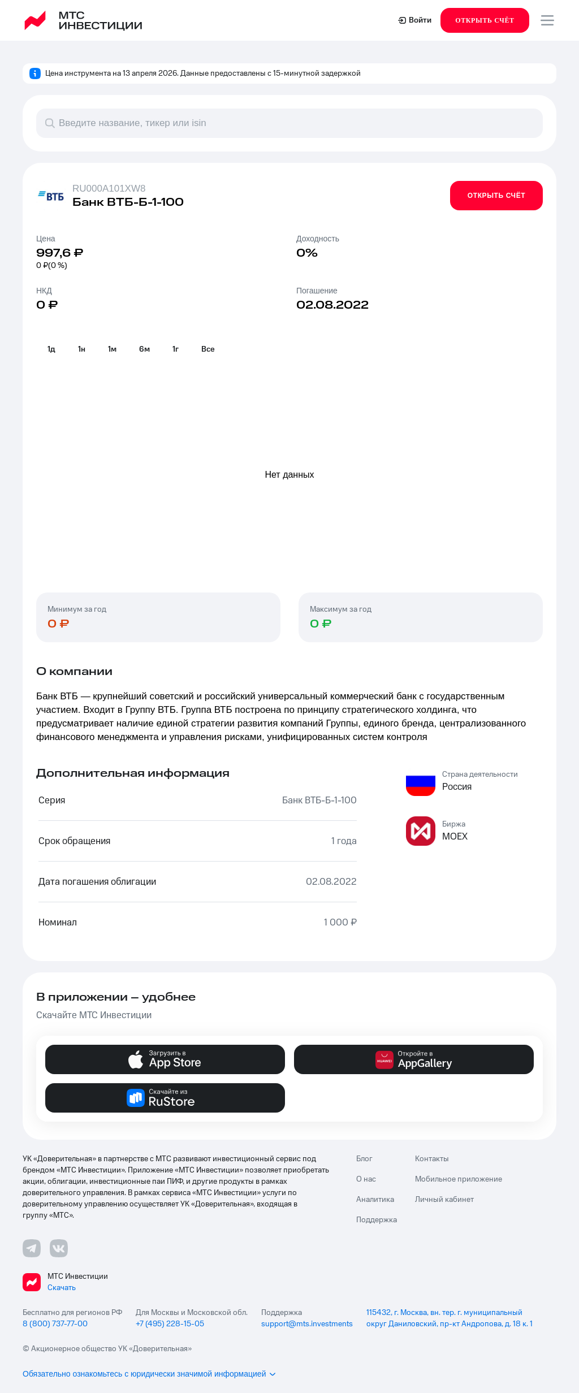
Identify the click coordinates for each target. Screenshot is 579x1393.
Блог (364, 1159)
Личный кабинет (444, 1199)
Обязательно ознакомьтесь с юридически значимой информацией (150, 1373)
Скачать (61, 1288)
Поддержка (376, 1220)
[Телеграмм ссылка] (32, 1248)
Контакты (432, 1159)
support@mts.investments (307, 1324)
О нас (366, 1179)
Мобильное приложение (458, 1179)
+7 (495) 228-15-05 (170, 1324)
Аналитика (375, 1199)
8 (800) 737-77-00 (55, 1324)
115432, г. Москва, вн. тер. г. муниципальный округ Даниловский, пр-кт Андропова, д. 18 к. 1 (449, 1318)
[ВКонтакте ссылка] (59, 1248)
